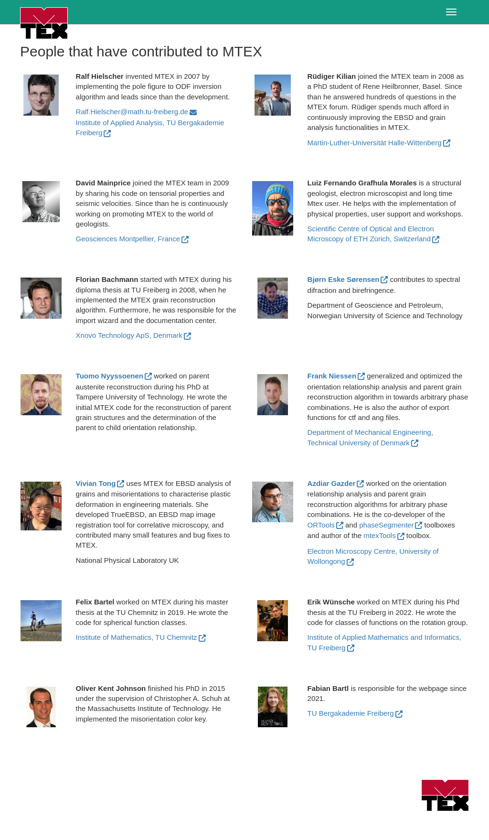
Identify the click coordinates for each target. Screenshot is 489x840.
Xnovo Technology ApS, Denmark (129, 335)
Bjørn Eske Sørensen (344, 279)
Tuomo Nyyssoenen (109, 376)
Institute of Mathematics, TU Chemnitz (136, 637)
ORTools (321, 525)
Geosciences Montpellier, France (128, 239)
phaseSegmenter (386, 525)
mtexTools (379, 535)
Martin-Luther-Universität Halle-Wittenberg (375, 143)
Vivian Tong (96, 483)
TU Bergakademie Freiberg (351, 713)
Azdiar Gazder (332, 483)
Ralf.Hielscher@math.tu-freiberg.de (132, 112)
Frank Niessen (332, 376)
